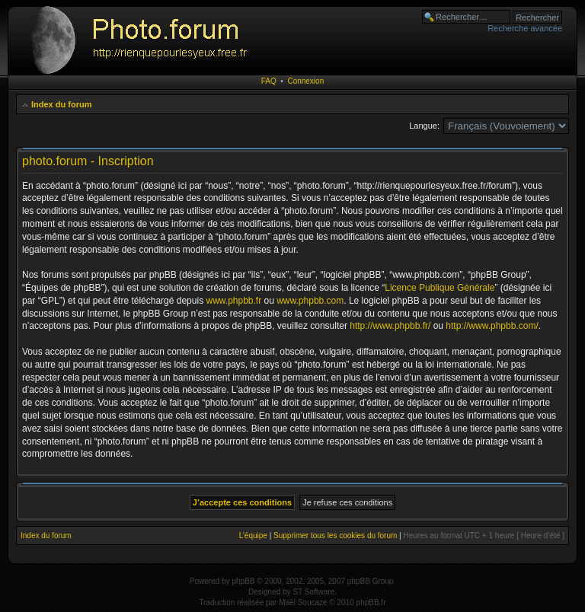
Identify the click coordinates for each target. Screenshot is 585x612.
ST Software (313, 592)
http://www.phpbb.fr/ (390, 325)
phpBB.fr (371, 602)
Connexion (305, 81)
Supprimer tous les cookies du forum (335, 535)
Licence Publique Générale (439, 287)
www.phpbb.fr (233, 300)
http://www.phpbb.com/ (492, 325)
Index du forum (61, 104)
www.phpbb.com (310, 300)
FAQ (269, 81)
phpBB (243, 581)
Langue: (424, 125)
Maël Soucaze (303, 602)
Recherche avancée (525, 28)
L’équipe (253, 535)
